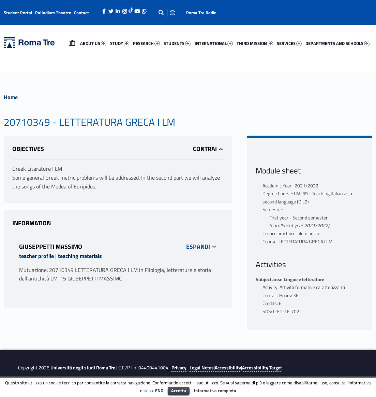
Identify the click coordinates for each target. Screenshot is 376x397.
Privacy (178, 367)
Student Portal (18, 12)
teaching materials (80, 256)
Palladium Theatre (53, 12)
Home (72, 43)
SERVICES (289, 43)
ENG (159, 390)
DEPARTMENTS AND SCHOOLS (337, 43)
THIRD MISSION (255, 43)
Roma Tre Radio (201, 12)
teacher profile (36, 256)
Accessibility (228, 367)
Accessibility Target (262, 367)
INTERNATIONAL (214, 43)
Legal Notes (202, 367)
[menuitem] (72, 43)
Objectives (28, 148)
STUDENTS (177, 43)
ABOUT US (93, 43)
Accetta (178, 390)
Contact (81, 12)
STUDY (119, 43)
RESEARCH (146, 43)
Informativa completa (215, 390)
